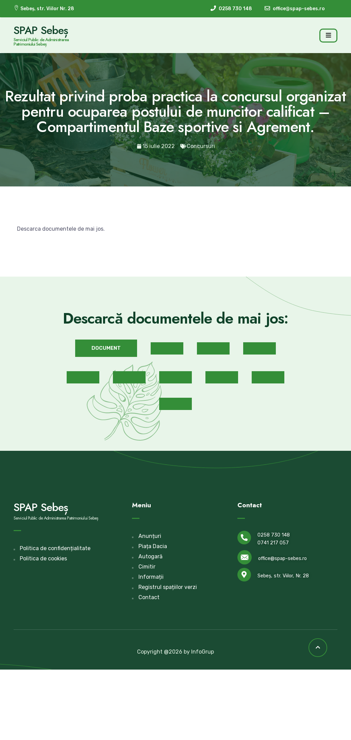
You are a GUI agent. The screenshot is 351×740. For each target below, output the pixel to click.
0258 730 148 (273, 535)
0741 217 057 (273, 543)
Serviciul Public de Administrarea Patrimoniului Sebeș (41, 41)
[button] (106, 348)
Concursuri (201, 146)
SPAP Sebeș (41, 30)
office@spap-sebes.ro (282, 558)
